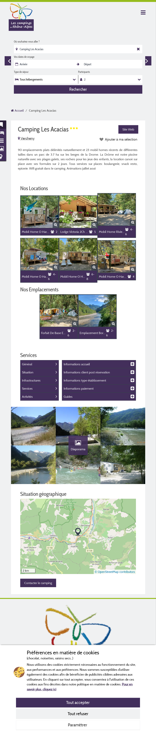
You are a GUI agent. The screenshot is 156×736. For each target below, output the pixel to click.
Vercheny (26, 138)
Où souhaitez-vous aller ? (27, 41)
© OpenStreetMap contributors (115, 572)
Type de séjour (21, 72)
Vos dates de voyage (24, 57)
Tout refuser (78, 713)
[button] (78, 532)
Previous (9, 60)
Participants (84, 72)
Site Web (128, 129)
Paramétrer (78, 724)
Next (146, 60)
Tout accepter (78, 702)
